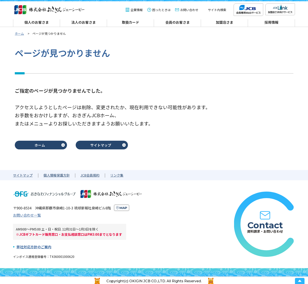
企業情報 (137, 10)
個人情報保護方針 (57, 175)
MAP (123, 208)
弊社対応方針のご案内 (34, 246)
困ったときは (161, 10)
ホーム (40, 145)
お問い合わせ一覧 (27, 215)
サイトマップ (100, 145)
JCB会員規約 (89, 175)
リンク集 (116, 175)
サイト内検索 (217, 10)
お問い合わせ (189, 10)
